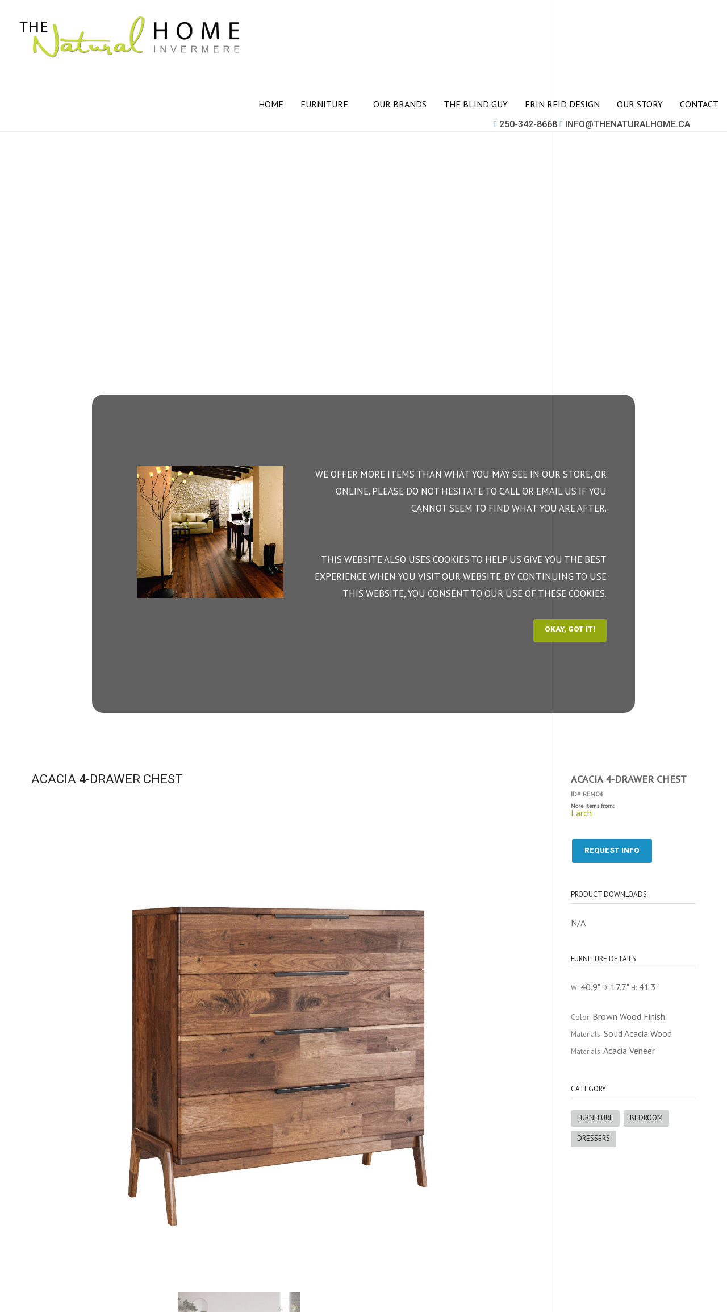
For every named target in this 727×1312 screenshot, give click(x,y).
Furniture (328, 104)
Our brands (400, 104)
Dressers (593, 1138)
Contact (699, 104)
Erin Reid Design (562, 104)
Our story (640, 104)
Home (270, 104)
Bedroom (646, 1118)
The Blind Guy (476, 104)
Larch (581, 813)
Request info (612, 850)
